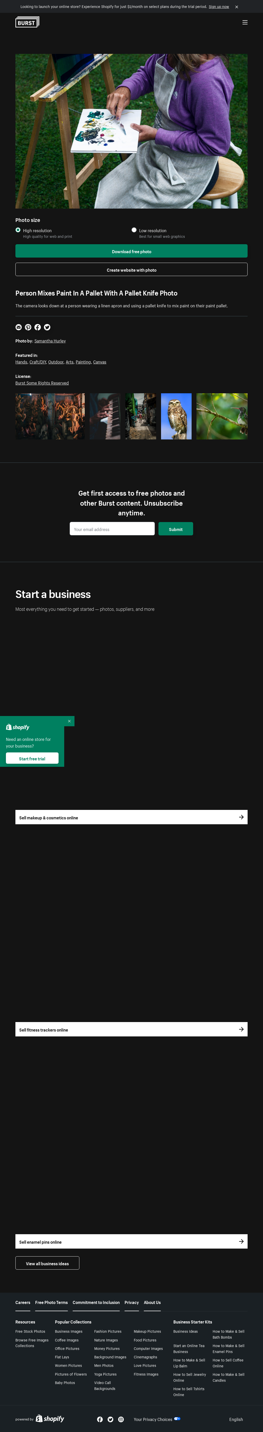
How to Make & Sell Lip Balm (189, 1362)
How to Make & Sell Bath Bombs (229, 1334)
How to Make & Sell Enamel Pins (229, 1348)
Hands (21, 361)
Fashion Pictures (107, 1331)
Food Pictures (145, 1339)
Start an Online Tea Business (188, 1348)
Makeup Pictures (147, 1331)
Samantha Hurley (50, 340)
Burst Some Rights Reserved (42, 382)
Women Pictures (68, 1365)
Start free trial (32, 758)
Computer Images (148, 1348)
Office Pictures (67, 1348)
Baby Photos (65, 1382)
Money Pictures (107, 1348)
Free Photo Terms (51, 1301)
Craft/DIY (38, 361)
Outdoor (55, 361)
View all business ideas (47, 1263)
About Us (152, 1301)
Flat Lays (62, 1356)
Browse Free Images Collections (32, 1342)
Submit (176, 528)
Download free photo (131, 251)
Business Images (68, 1331)
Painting (83, 361)
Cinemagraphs (145, 1356)
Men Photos (104, 1365)
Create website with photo (131, 269)
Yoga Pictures (105, 1374)
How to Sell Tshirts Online (188, 1391)
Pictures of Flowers (71, 1374)
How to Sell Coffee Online (228, 1362)
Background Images (110, 1356)
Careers (22, 1301)
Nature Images (106, 1339)
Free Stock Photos (30, 1331)
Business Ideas (185, 1331)
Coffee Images (67, 1339)
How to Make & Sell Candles (229, 1377)
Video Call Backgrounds (104, 1385)
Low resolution (152, 230)
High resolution (37, 230)
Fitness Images (146, 1374)
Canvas (99, 361)
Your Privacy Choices (157, 1418)
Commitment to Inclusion (96, 1301)
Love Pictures (145, 1365)
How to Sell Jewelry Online (189, 1377)
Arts (69, 361)
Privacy (132, 1301)
